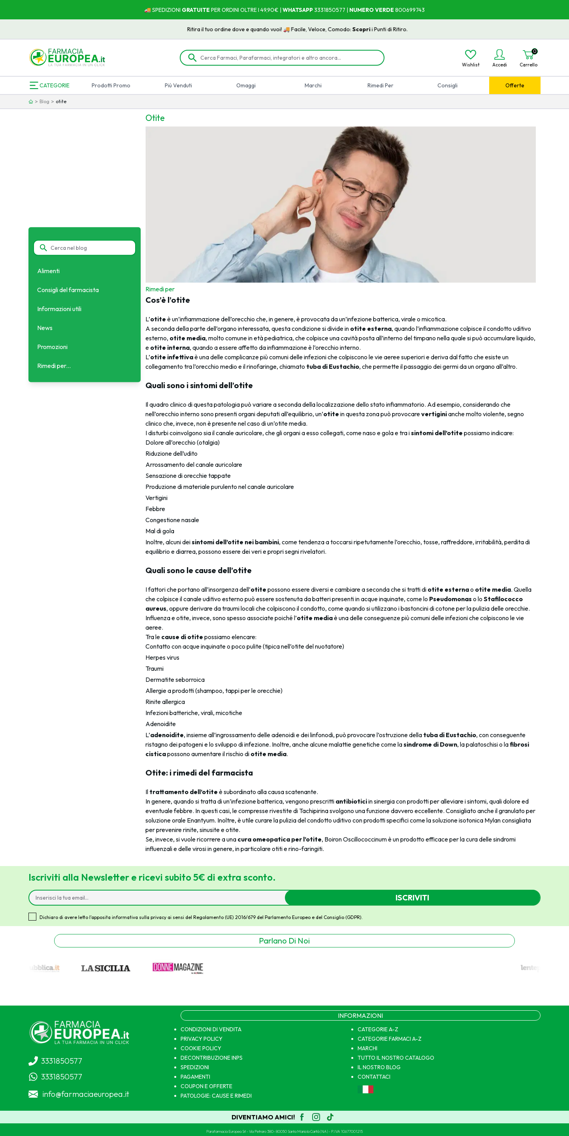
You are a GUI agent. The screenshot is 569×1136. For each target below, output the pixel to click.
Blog (44, 101)
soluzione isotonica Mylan (466, 820)
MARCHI (367, 1048)
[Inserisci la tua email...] (160, 898)
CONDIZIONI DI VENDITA (211, 1029)
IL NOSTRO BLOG (379, 1067)
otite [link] (61, 101)
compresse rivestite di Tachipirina (283, 811)
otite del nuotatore (316, 646)
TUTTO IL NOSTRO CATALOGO (396, 1057)
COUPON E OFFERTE (206, 1086)
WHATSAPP (298, 9)
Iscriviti (412, 897)
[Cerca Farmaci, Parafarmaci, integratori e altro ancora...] (287, 58)
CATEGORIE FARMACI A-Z (390, 1038)
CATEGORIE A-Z (378, 1029)
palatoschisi (482, 744)
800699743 (409, 9)
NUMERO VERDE (371, 9)
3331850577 (329, 9)
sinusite (210, 830)
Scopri (374, 29)
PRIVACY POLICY (201, 1038)
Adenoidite (160, 724)
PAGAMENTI (195, 1076)
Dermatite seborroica (175, 679)
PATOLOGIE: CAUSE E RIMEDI (216, 1095)
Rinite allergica (165, 702)
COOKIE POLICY (201, 1048)
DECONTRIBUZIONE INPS (212, 1057)
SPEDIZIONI (195, 1067)
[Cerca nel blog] (89, 248)
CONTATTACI (374, 1076)
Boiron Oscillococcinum (355, 839)
